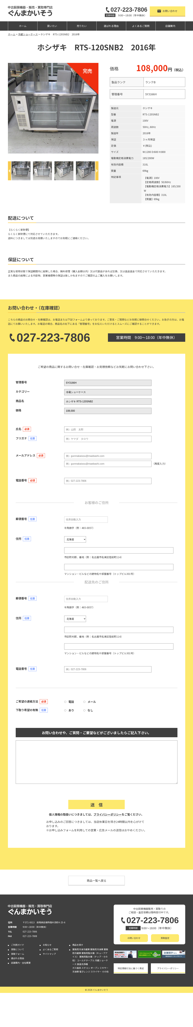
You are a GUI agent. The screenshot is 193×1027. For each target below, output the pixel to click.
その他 (105, 971)
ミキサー (104, 967)
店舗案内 (170, 26)
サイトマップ (49, 953)
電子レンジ (84, 971)
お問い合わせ (167, 11)
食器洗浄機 (82, 964)
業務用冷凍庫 (96, 949)
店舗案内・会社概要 (21, 962)
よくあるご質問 (140, 26)
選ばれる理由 (111, 26)
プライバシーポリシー (108, 814)
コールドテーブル (85, 960)
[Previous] (9, 170)
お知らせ (47, 944)
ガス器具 (76, 967)
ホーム (22, 26)
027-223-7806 (126, 9)
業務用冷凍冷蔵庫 (81, 949)
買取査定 (165, 937)
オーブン (95, 967)
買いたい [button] (52, 26)
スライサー (96, 971)
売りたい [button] (82, 26)
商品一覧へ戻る (96, 880)
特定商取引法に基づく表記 (131, 968)
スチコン (85, 967)
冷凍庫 (75, 971)
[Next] (96, 170)
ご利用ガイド (17, 944)
